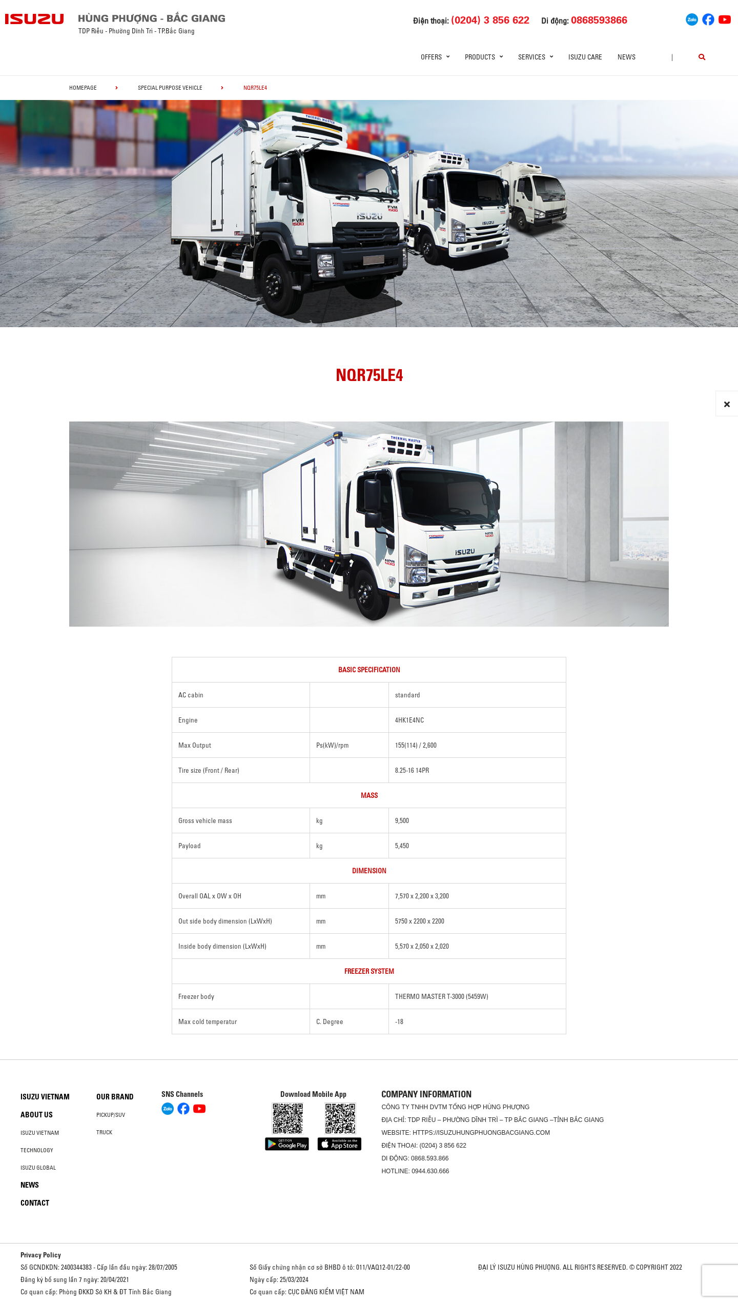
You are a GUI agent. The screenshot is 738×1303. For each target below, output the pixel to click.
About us (36, 1114)
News (627, 57)
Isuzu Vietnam (45, 1096)
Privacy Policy (40, 1255)
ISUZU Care (585, 57)
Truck (104, 1132)
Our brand (115, 1096)
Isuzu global (38, 1167)
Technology (36, 1150)
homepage (83, 87)
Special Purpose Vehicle (170, 87)
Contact (34, 1203)
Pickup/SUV (110, 1114)
